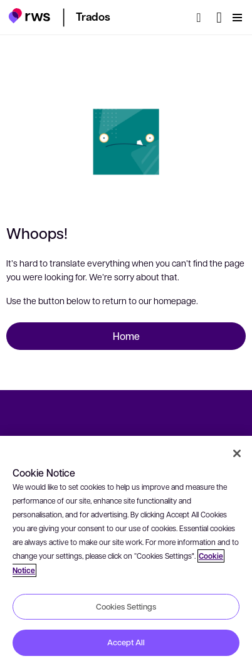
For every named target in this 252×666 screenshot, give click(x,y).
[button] (29, 15)
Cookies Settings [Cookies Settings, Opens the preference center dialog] (126, 606)
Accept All (126, 642)
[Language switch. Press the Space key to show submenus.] (219, 18)
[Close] (237, 453)
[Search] (202, 18)
